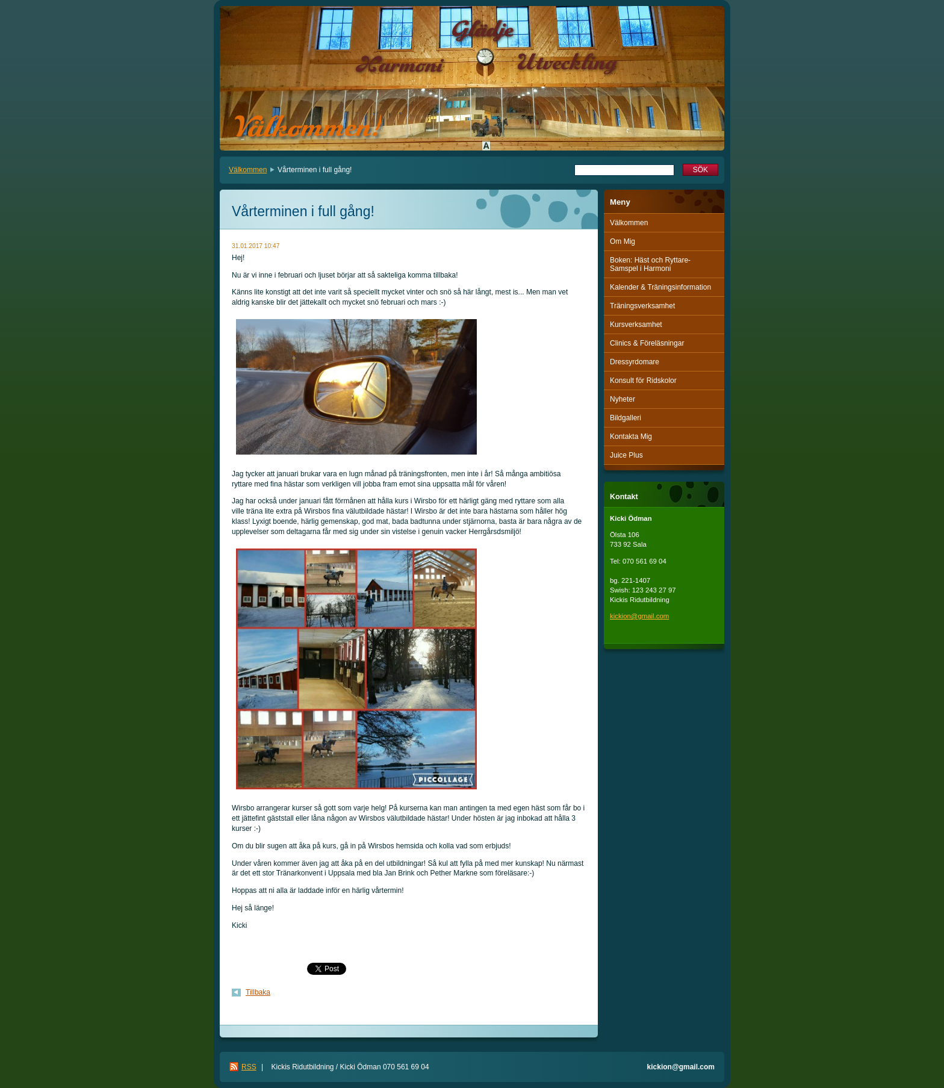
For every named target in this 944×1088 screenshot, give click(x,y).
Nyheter (622, 399)
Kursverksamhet (636, 324)
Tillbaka (258, 992)
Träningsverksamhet (642, 306)
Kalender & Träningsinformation (660, 287)
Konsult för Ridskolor (643, 380)
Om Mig (622, 241)
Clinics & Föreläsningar (647, 343)
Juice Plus (626, 455)
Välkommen (248, 170)
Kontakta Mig (631, 436)
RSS (248, 1067)
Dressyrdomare (634, 362)
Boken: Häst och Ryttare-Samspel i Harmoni (650, 264)
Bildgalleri (625, 418)
